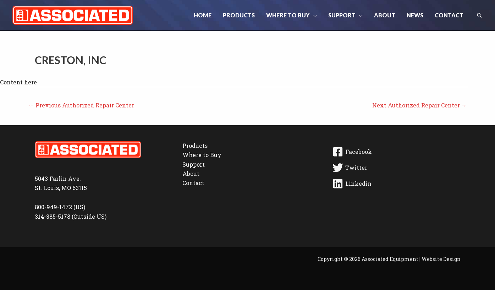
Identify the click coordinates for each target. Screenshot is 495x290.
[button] (313, 15)
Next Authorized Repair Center (419, 105)
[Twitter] (395, 167)
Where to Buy (201, 154)
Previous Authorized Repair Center (81, 105)
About (190, 173)
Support (193, 164)
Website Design (441, 259)
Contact (193, 182)
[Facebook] (395, 151)
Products (195, 145)
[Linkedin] (395, 183)
